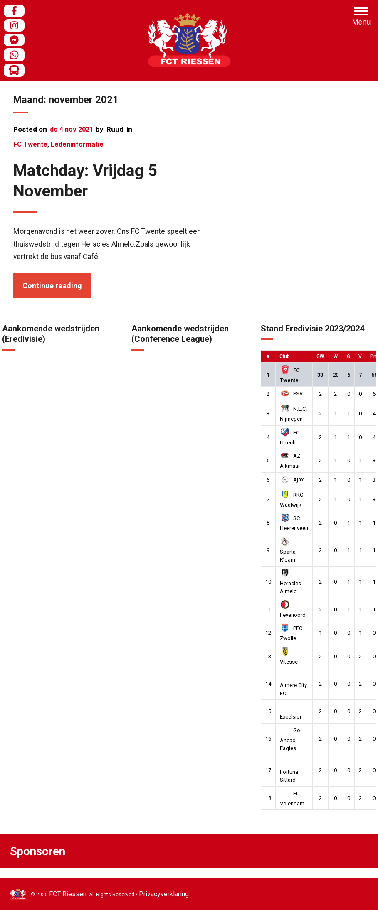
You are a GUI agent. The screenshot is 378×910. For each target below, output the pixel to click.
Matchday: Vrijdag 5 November (85, 180)
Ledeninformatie (77, 144)
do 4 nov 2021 (71, 129)
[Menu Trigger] (361, 16)
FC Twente (30, 144)
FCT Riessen (67, 894)
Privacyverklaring (164, 894)
